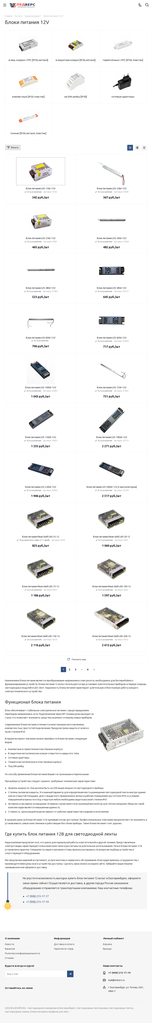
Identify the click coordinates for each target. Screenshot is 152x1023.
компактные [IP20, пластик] (28, 96)
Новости (9, 944)
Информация (62, 938)
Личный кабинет (113, 938)
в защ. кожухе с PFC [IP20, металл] (28, 60)
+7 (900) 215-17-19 (37, 901)
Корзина (107, 944)
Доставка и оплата (64, 944)
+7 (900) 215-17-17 (37, 896)
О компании (12, 938)
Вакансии (10, 948)
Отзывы (9, 958)
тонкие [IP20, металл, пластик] (28, 133)
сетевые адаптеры (122, 96)
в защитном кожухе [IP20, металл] (76, 60)
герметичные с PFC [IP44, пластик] (123, 60)
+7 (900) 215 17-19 (119, 972)
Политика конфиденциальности (22, 953)
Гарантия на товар (63, 948)
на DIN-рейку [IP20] (75, 96)
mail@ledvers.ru (116, 980)
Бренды (107, 948)
